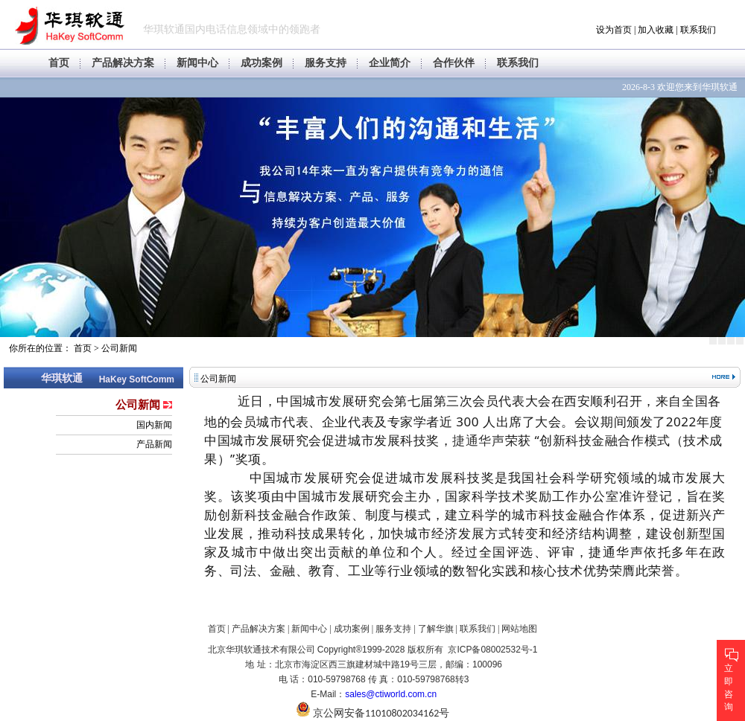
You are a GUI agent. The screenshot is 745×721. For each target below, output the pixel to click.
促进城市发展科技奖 (433, 477)
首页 (58, 62)
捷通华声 (478, 440)
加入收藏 (655, 30)
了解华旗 (436, 629)
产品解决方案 (123, 62)
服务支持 (325, 62)
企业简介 (389, 62)
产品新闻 (154, 444)
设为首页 (614, 30)
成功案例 (261, 62)
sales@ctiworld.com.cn (391, 694)
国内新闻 (154, 425)
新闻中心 (197, 62)
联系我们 (698, 30)
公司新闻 (119, 348)
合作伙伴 (454, 62)
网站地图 (519, 629)
